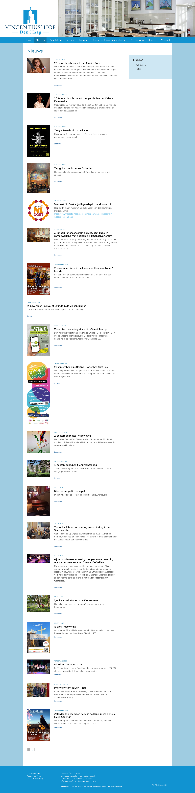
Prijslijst (83, 40)
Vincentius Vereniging (101, 786)
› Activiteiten (140, 65)
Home (28, 40)
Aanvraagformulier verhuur (109, 40)
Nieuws (40, 40)
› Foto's (138, 69)
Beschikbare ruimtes (61, 40)
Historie (152, 40)
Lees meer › (58, 85)
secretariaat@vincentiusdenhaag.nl (80, 776)
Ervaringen (137, 40)
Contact (165, 40)
